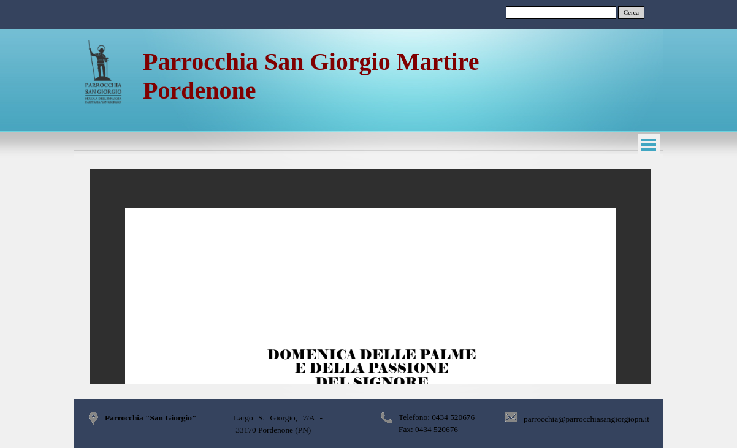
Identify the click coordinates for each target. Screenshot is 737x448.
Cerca (631, 12)
